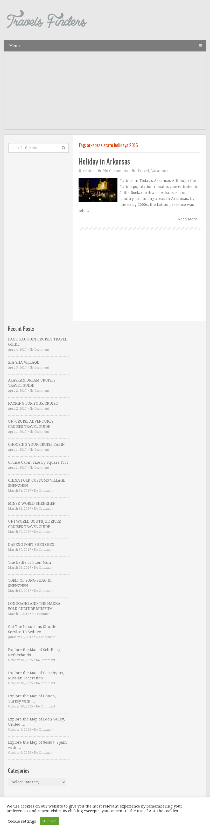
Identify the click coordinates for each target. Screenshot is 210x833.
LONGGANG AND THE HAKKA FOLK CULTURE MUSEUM (34, 606)
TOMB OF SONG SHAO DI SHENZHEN (30, 583)
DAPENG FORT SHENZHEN (31, 544)
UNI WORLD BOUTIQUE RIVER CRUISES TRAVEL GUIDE (34, 524)
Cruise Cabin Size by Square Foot (38, 462)
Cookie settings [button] (22, 821)
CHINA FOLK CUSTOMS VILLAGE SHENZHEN (36, 483)
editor (88, 171)
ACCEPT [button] (49, 821)
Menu (14, 46)
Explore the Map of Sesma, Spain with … (37, 745)
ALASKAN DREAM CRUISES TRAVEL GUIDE (31, 383)
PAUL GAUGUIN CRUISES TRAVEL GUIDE (37, 341)
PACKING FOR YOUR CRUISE (33, 403)
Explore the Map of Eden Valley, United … (36, 721)
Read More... (189, 219)
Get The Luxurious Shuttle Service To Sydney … (32, 629)
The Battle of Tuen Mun (29, 562)
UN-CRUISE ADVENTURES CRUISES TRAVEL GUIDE (30, 424)
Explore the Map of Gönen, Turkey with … (32, 698)
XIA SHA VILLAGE (23, 362)
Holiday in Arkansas (104, 161)
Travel (143, 171)
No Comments (115, 171)
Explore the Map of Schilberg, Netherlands (34, 652)
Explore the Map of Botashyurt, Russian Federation (36, 675)
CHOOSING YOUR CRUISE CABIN (36, 444)
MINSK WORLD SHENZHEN (32, 503)
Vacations (159, 171)
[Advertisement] (105, 93)
